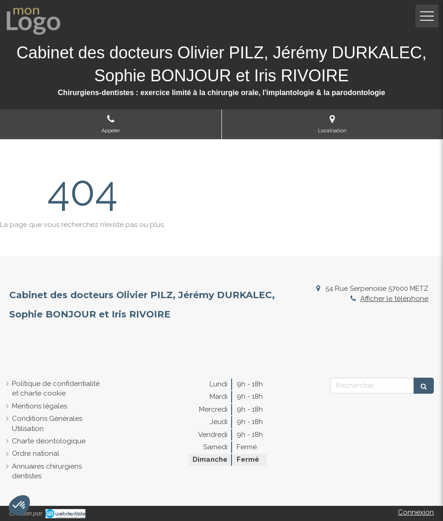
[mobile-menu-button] (426, 16)
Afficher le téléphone (394, 298)
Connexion (416, 512)
